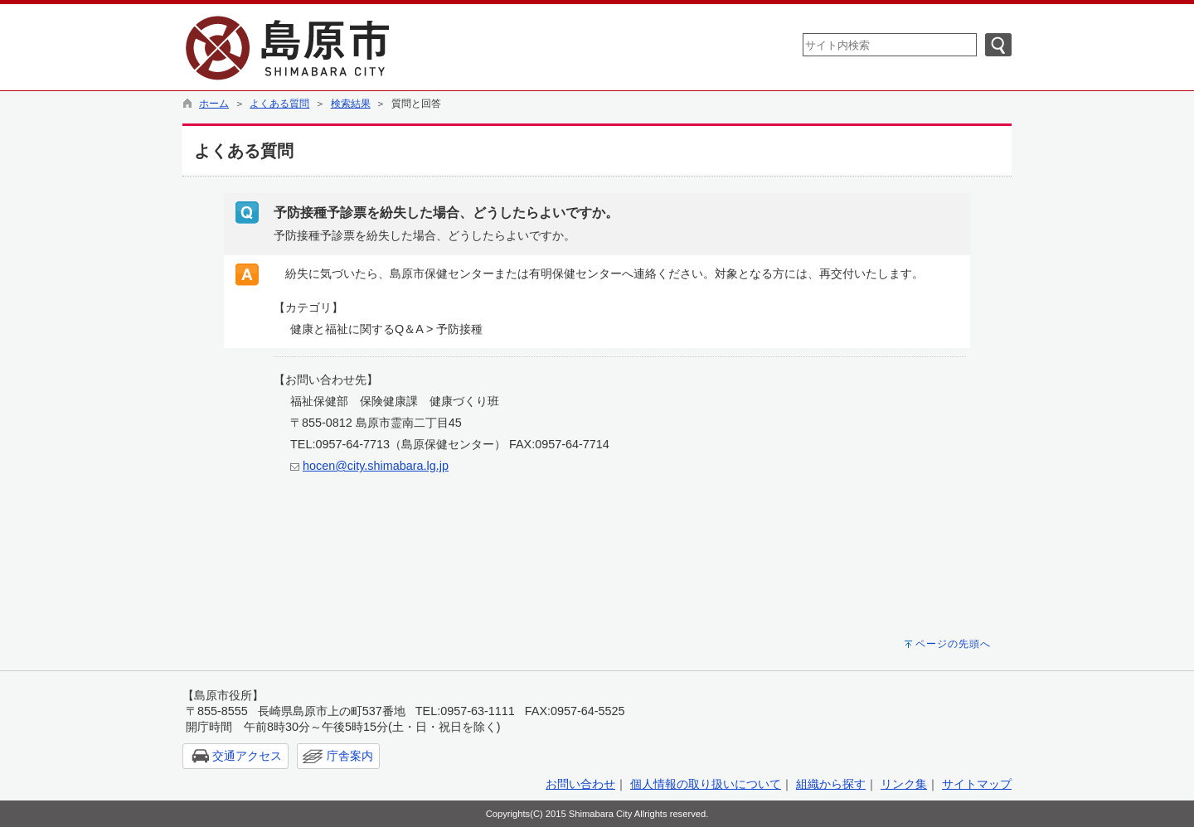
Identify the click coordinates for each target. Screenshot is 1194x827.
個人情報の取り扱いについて (705, 784)
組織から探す (831, 784)
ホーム (214, 103)
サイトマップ (977, 784)
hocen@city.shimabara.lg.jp (376, 465)
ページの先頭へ (953, 644)
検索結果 (351, 103)
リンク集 (904, 784)
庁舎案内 (350, 755)
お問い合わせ (580, 784)
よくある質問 (279, 103)
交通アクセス (247, 755)
